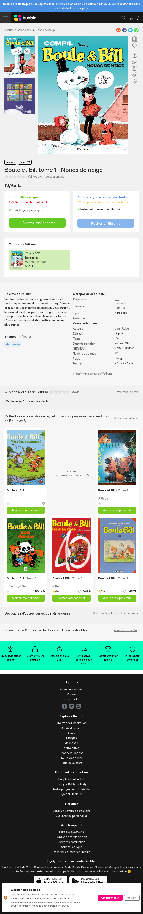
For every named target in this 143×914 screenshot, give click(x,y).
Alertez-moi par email (37, 223)
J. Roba (103, 498)
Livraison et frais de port (71, 837)
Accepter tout (110, 897)
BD (117, 299)
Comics (71, 733)
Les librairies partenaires (72, 816)
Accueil (9, 30)
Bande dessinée (71, 728)
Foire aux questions (71, 832)
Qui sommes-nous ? (71, 689)
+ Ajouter (25, 336)
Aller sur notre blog (126, 630)
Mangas (71, 738)
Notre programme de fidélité (71, 789)
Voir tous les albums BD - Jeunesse (116, 613)
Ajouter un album (71, 794)
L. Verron (12, 586)
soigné (38, 210)
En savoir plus (79, 8)
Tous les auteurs (71, 763)
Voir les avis (35, 176)
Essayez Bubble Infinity (71, 784)
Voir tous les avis (128, 392)
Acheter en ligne (71, 847)
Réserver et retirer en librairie (71, 852)
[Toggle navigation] (6, 18)
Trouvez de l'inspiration (72, 723)
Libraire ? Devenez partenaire (71, 811)
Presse (71, 694)
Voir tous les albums (126, 418)
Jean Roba (122, 328)
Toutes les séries (72, 758)
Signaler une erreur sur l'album (92, 373)
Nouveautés (71, 748)
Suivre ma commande (71, 842)
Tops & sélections (71, 753)
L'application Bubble (71, 779)
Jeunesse (121, 303)
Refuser (131, 897)
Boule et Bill (24, 30)
